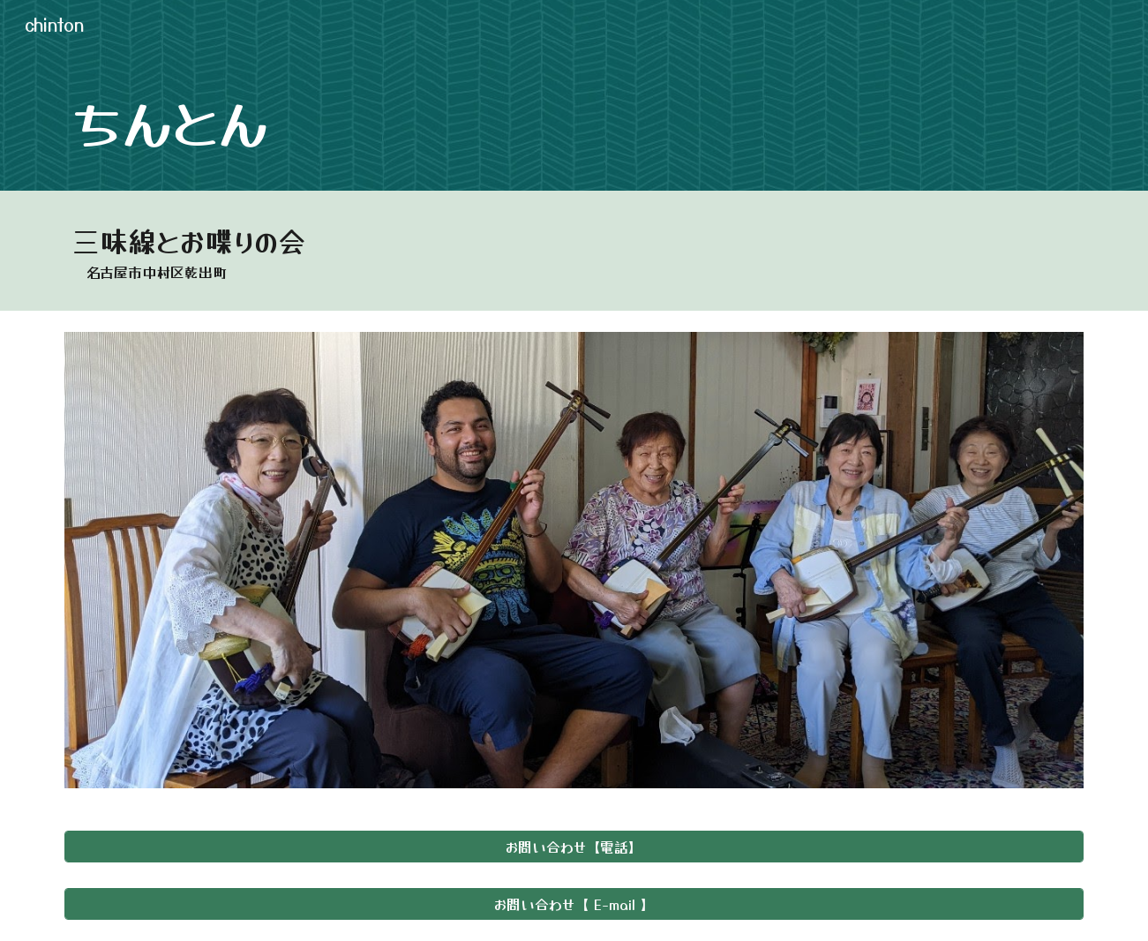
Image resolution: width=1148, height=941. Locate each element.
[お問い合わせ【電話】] (573, 846)
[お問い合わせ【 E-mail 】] (573, 904)
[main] (573, 120)
